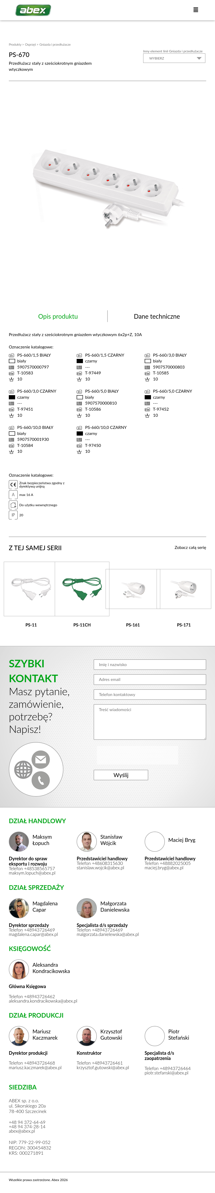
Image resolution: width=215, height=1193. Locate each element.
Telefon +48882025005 (169, 861)
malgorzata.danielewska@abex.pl (103, 932)
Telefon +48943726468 (33, 1061)
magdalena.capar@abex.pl (34, 932)
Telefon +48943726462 (33, 994)
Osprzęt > (31, 44)
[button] (195, 10)
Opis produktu (58, 316)
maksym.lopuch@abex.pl (33, 870)
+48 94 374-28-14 (28, 1125)
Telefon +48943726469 (33, 927)
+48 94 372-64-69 (28, 1121)
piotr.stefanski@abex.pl (167, 1071)
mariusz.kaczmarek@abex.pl (35, 1066)
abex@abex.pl (22, 1130)
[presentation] (129, 755)
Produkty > (16, 44)
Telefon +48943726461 (101, 1061)
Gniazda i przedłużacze (55, 44)
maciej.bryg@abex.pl (165, 865)
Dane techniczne (157, 316)
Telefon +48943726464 (169, 1067)
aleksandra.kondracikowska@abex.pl (35, 999)
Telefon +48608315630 (101, 861)
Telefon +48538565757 (33, 866)
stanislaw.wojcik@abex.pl (101, 865)
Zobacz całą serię (190, 546)
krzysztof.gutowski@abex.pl (103, 1066)
